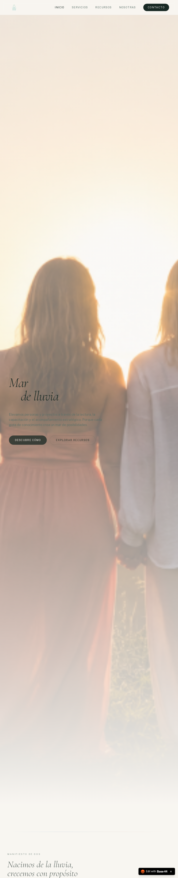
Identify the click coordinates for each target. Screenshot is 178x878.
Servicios (80, 7)
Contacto (156, 7)
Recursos (103, 7)
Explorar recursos (72, 441)
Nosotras (127, 7)
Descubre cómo (28, 441)
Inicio (59, 7)
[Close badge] (171, 871)
